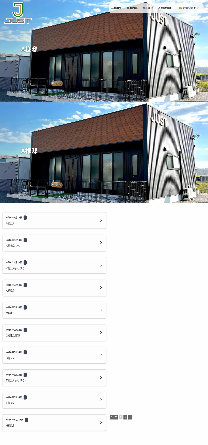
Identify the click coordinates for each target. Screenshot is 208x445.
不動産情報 (165, 8)
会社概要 (116, 8)
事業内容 (132, 8)
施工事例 (148, 8)
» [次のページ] (91, 283)
